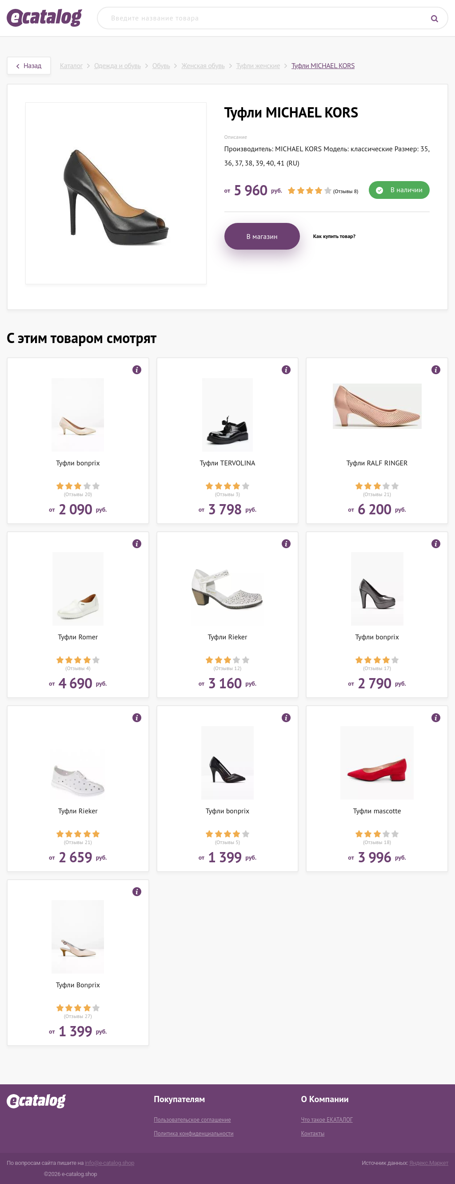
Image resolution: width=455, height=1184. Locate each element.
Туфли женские (258, 65)
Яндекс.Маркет (428, 1163)
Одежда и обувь (117, 65)
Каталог (71, 65)
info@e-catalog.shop (109, 1163)
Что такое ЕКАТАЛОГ (327, 1119)
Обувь (161, 65)
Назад (28, 65)
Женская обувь (202, 65)
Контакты (313, 1133)
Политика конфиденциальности (193, 1133)
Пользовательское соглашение (192, 1119)
